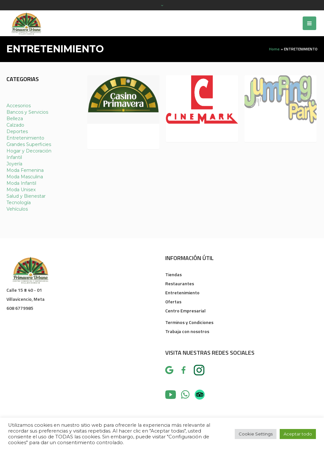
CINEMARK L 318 (191, 132)
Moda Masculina (24, 177)
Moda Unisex (21, 190)
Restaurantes (179, 283)
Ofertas (173, 301)
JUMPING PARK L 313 (274, 132)
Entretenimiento (25, 138)
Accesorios (18, 106)
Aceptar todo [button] (298, 433)
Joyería (14, 164)
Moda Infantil (21, 183)
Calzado (15, 125)
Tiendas (173, 274)
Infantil (14, 157)
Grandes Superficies (28, 144)
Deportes (17, 131)
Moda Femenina (25, 170)
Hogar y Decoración (28, 151)
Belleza (14, 118)
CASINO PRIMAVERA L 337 (119, 135)
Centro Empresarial (185, 310)
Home (274, 49)
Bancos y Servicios (27, 112)
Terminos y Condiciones (189, 322)
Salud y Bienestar (26, 196)
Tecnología (18, 202)
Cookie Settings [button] (256, 433)
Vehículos (17, 209)
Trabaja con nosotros (187, 331)
